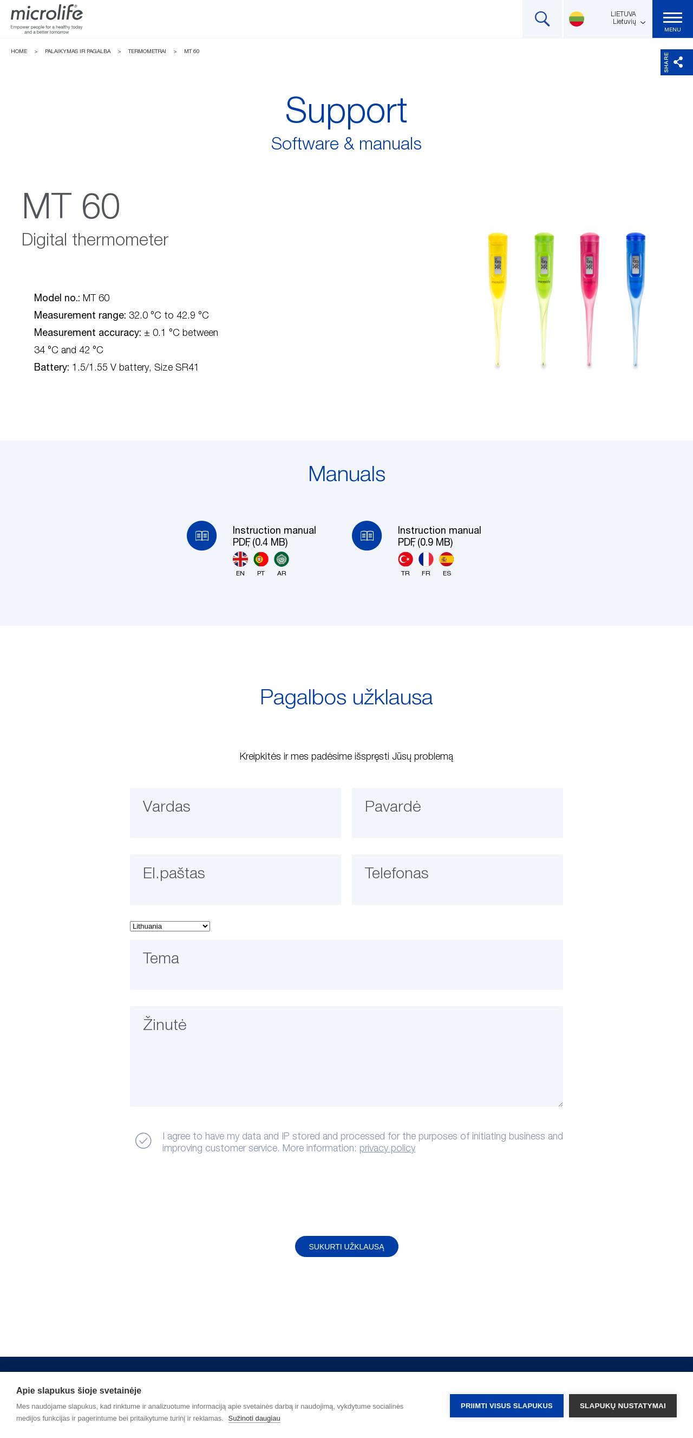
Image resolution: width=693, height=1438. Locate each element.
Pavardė (394, 808)
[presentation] (213, 1195)
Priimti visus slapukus (507, 1405)
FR (426, 564)
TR (405, 564)
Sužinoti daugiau (254, 1418)
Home (19, 51)
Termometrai (147, 51)
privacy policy (387, 1149)
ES (446, 564)
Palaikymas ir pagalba (77, 51)
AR (281, 564)
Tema (162, 960)
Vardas (168, 808)
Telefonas (399, 875)
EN (240, 564)
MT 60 (192, 51)
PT (261, 564)
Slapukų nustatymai (623, 1405)
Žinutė (166, 1027)
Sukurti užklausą (346, 1246)
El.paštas (175, 875)
